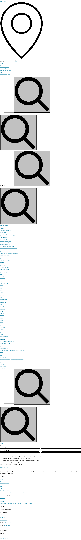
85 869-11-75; (10, 61)
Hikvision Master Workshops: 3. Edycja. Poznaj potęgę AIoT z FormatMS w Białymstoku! (16, 503)
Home (1, 443)
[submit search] (32, 95)
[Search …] (9, 112)
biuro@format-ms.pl (7, 522)
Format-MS (2, 498)
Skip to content (3, 1)
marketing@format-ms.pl (7, 525)
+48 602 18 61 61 (16, 61)
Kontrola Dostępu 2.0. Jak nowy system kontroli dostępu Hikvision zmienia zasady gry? (16, 499)
